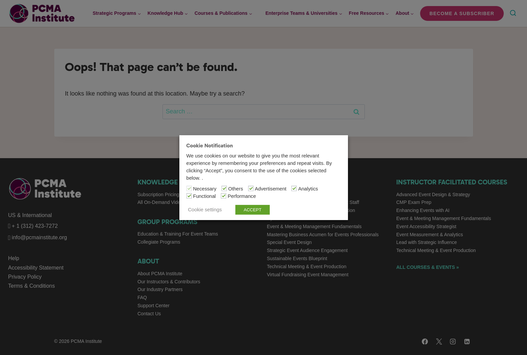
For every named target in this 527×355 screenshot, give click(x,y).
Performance (242, 196)
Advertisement (271, 188)
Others (235, 188)
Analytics (308, 188)
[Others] (224, 188)
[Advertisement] (251, 188)
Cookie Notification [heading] (209, 145)
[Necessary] (189, 188)
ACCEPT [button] (253, 209)
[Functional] (189, 196)
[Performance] (223, 196)
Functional (204, 196)
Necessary (204, 188)
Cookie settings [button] (205, 209)
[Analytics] (294, 188)
